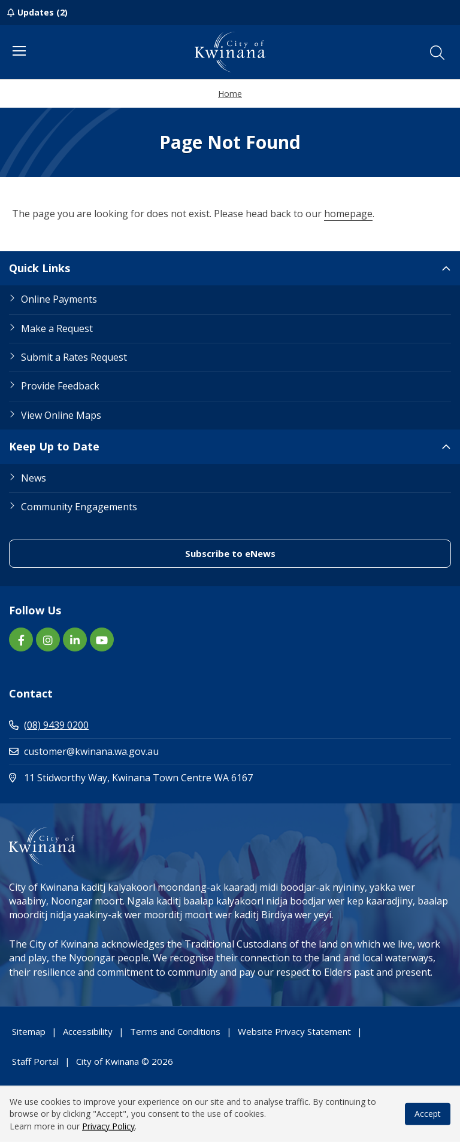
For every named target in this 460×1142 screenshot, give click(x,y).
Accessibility (88, 1031)
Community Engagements (79, 506)
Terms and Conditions (175, 1031)
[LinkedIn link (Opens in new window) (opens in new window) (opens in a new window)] (75, 639)
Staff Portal (35, 1061)
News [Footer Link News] (33, 478)
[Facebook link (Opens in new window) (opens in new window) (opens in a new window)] (21, 639)
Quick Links (39, 268)
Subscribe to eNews (283, 553)
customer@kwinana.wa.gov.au (84, 751)
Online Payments (59, 299)
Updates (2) (42, 12)
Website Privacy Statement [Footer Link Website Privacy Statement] (294, 1031)
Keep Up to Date (54, 446)
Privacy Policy (108, 1126)
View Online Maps (61, 415)
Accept (427, 1113)
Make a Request (57, 328)
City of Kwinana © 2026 (124, 1061)
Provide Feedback (60, 385)
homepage (348, 213)
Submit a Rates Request (74, 357)
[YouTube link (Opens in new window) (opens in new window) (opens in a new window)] (102, 639)
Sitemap (29, 1031)
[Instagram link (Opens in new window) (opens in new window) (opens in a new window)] (48, 639)
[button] (437, 52)
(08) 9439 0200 (49, 725)
